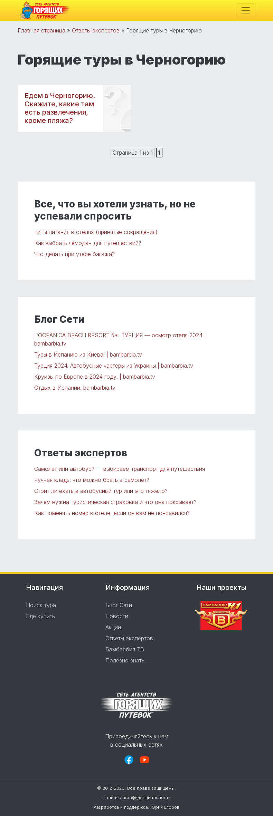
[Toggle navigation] (245, 10)
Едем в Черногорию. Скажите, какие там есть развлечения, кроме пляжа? (60, 108)
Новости (116, 616)
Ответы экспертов (96, 30)
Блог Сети (118, 605)
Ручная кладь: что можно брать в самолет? (91, 479)
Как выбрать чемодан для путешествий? (87, 243)
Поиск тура (41, 605)
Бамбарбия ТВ (124, 649)
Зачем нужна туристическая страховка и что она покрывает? (115, 501)
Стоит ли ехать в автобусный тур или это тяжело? (101, 490)
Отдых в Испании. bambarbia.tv (74, 387)
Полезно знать (124, 660)
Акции (113, 627)
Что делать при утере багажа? (74, 254)
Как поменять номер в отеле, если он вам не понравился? (112, 512)
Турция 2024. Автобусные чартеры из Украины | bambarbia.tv (113, 365)
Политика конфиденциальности (136, 797)
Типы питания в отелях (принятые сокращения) (96, 232)
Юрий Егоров (165, 807)
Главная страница (41, 30)
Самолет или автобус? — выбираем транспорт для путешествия (119, 468)
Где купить (40, 616)
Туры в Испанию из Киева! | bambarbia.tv (88, 354)
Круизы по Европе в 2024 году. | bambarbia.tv (94, 376)
